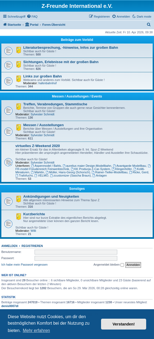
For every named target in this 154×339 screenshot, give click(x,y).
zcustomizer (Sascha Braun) (70, 175)
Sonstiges (77, 189)
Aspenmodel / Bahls (46, 165)
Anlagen (99, 175)
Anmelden (9, 245)
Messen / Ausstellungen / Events (77, 96)
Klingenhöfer (122, 169)
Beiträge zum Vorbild (77, 40)
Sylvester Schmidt (42, 114)
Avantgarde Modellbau (129, 165)
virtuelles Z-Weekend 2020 (37, 146)
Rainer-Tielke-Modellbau (109, 172)
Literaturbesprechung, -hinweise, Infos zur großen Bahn (70, 47)
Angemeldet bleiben (108, 265)
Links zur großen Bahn (42, 76)
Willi (33, 230)
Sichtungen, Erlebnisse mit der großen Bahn (60, 62)
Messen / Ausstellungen (43, 125)
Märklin (37, 172)
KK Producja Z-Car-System (90, 169)
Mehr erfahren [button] (36, 330)
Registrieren (32, 245)
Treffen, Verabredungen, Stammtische (55, 104)
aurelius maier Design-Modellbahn (87, 165)
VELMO (41, 175)
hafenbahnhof (47, 83)
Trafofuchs (24, 175)
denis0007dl (9, 306)
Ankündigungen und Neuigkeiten (51, 196)
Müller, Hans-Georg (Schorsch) (68, 172)
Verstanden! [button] (124, 324)
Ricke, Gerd (138, 172)
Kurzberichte (34, 214)
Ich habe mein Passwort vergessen (24, 264)
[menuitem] (32, 16)
